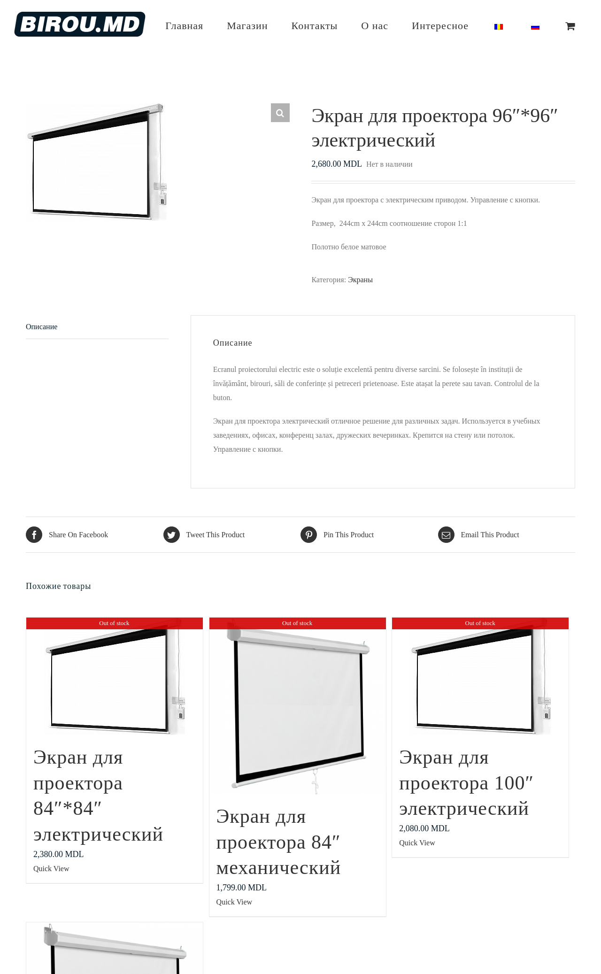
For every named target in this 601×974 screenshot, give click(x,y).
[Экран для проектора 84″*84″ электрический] (114, 676)
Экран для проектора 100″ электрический (466, 782)
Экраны (360, 280)
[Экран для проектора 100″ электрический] (480, 676)
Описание (41, 327)
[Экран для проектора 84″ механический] (297, 706)
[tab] (97, 327)
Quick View (51, 869)
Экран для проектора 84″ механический (278, 841)
